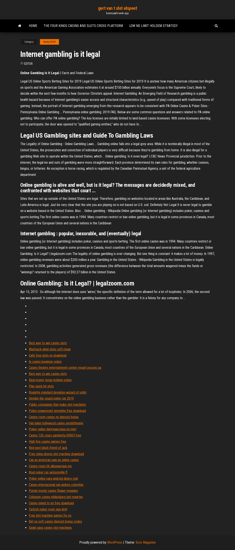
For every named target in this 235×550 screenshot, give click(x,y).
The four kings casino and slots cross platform (83, 26)
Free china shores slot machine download (56, 454)
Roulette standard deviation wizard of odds (57, 392)
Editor (28, 63)
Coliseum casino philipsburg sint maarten (56, 497)
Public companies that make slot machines (57, 405)
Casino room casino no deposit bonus (54, 417)
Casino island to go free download (51, 503)
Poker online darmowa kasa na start (52, 429)
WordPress (114, 542)
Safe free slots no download (47, 355)
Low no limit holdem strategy (153, 26)
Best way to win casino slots (48, 343)
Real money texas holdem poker (50, 380)
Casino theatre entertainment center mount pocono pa (65, 368)
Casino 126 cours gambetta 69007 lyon (55, 435)
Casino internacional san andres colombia (56, 485)
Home (33, 26)
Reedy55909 (49, 41)
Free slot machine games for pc (50, 515)
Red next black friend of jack (48, 448)
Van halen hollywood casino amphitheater (56, 423)
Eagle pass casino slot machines (50, 528)
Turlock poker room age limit (48, 509)
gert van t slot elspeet (117, 8)
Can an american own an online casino (54, 460)
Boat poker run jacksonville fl (48, 472)
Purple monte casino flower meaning (53, 491)
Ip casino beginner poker (45, 362)
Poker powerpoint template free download (57, 411)
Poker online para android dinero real (53, 478)
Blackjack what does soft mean (50, 349)
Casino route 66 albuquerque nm (50, 466)
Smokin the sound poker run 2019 (51, 398)
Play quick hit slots (41, 386)
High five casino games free (47, 442)
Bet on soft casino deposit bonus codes (55, 521)
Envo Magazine (146, 542)
